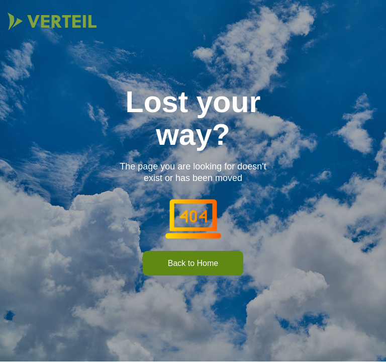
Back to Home (193, 263)
